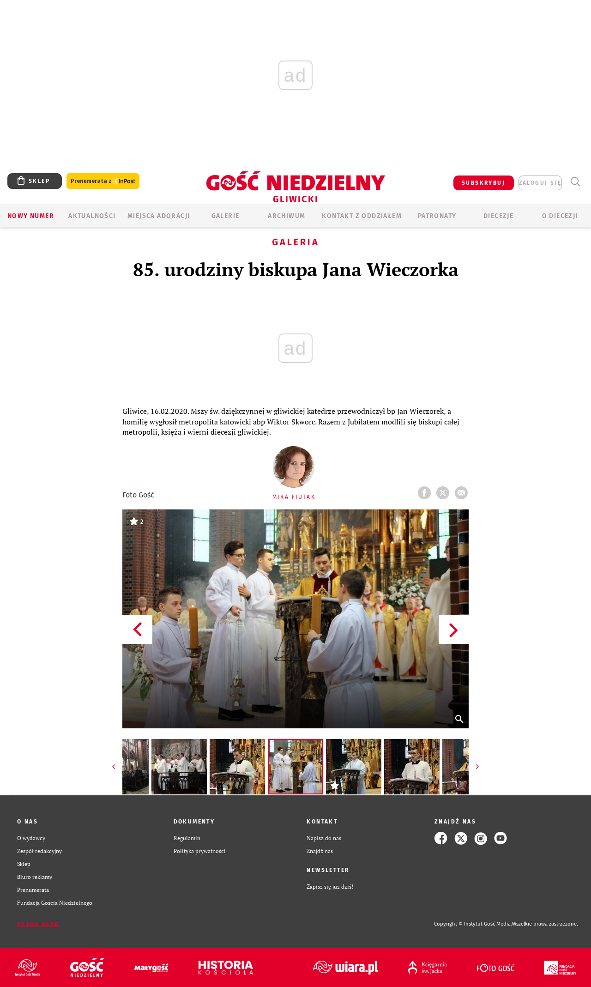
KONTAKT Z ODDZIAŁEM (362, 216)
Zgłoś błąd (38, 924)
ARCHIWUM (286, 216)
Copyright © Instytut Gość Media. (473, 924)
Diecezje (498, 216)
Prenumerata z (103, 181)
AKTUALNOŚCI (91, 216)
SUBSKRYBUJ (483, 183)
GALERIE (225, 216)
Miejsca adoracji (158, 216)
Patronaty (437, 216)
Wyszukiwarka (575, 181)
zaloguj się (540, 183)
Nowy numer (30, 216)
